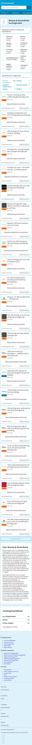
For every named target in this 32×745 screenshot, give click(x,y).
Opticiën (19, 81)
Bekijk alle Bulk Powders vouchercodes (16, 361)
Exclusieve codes (8, 642)
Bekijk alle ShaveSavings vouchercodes (16, 399)
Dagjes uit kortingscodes (10, 657)
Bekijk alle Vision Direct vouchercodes (16, 474)
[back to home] (7, 3)
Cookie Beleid (7, 680)
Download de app (9, 678)
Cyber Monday (8, 647)
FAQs (5, 675)
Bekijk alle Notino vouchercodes (16, 195)
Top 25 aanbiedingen (10, 640)
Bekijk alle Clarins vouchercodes (16, 492)
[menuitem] (5, 13)
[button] (5, 13)
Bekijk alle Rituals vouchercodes (16, 214)
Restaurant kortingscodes (11, 653)
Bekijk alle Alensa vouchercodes (16, 140)
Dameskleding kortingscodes (12, 658)
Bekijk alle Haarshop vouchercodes (16, 510)
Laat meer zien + (16, 539)
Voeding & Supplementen (7, 85)
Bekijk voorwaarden (24, 108)
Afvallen (19, 89)
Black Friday (7, 645)
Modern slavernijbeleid (10, 676)
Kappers (5, 89)
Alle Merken (7, 664)
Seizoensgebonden (9, 644)
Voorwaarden (7, 673)
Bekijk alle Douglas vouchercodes (16, 104)
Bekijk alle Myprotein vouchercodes (16, 306)
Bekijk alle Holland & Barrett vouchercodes (16, 250)
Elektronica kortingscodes (11, 660)
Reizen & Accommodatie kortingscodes (14, 655)
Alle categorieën (8, 662)
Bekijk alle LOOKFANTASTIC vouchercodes (16, 176)
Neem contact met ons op (11, 671)
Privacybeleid (7, 669)
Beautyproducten (22, 85)
